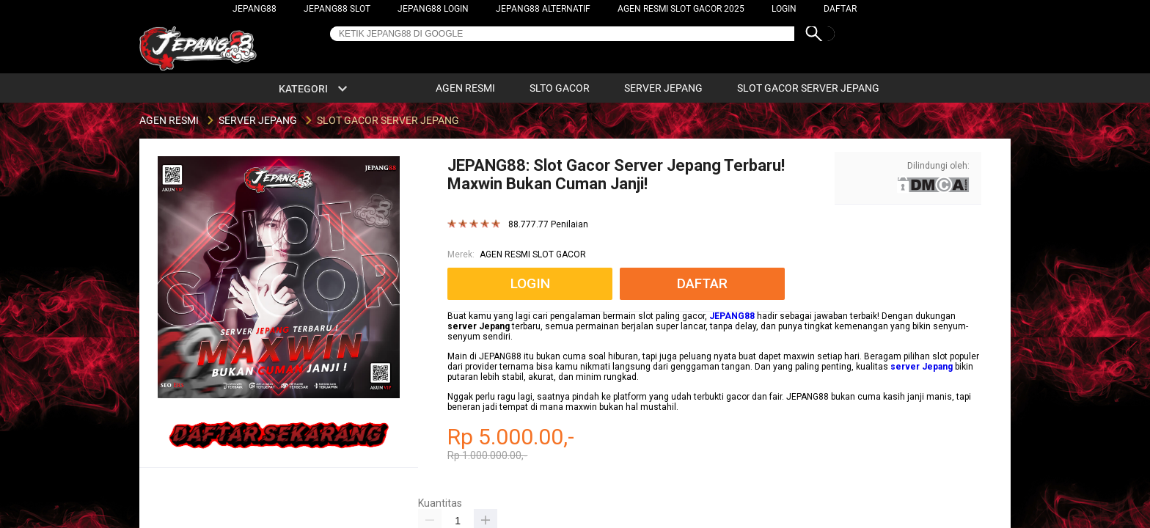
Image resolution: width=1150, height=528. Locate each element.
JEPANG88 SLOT (337, 9)
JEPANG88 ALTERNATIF (543, 9)
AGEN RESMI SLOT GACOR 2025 (681, 9)
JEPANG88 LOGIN (433, 9)
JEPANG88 (254, 9)
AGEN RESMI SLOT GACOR (533, 254)
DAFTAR (840, 9)
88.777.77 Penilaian (548, 225)
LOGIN (784, 9)
